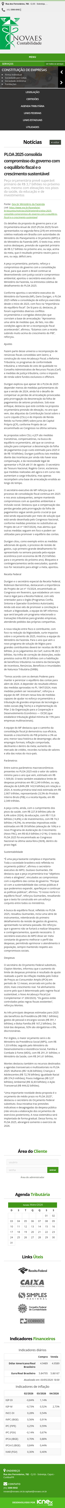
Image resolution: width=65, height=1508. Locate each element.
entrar (53, 1169)
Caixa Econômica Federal (32, 1283)
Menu (32, 57)
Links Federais (32, 113)
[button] (61, 71)
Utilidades (32, 127)
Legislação (33, 92)
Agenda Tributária (32, 106)
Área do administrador (32, 1177)
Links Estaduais (32, 120)
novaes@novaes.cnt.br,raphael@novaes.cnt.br (25, 1491)
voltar (55, 142)
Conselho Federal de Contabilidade (32, 1309)
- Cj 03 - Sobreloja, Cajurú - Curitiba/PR (34, 4)
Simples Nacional (32, 1296)
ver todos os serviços (54, 64)
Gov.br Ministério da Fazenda (28, 204)
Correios (32, 1321)
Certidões (32, 99)
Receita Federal (32, 1271)
